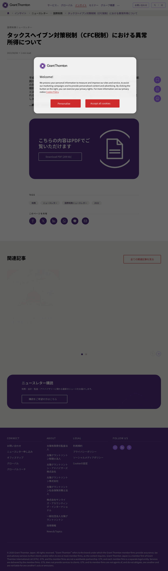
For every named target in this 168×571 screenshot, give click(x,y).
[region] (85, 85)
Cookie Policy (52, 91)
